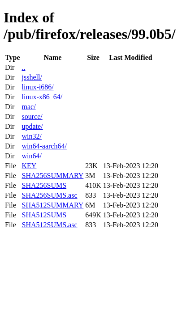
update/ (32, 126)
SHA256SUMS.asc (49, 195)
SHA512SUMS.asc (49, 225)
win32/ (31, 136)
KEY (29, 165)
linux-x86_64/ (42, 97)
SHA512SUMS (44, 215)
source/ (32, 116)
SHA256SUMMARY (52, 175)
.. (23, 67)
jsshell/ (32, 77)
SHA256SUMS (44, 185)
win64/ (31, 156)
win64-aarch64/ (44, 146)
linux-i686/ (37, 87)
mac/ (28, 106)
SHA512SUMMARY (52, 205)
